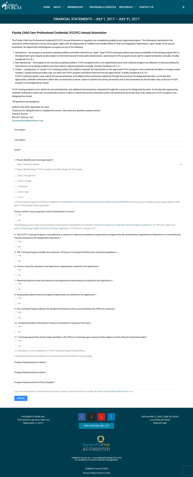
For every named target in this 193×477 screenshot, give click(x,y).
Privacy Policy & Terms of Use (96, 473)
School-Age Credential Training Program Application (45, 228)
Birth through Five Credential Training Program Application (125, 225)
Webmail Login (160, 423)
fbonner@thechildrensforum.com (27, 120)
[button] (59, 7)
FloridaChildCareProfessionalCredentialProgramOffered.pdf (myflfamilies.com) (97, 202)
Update (20, 398)
